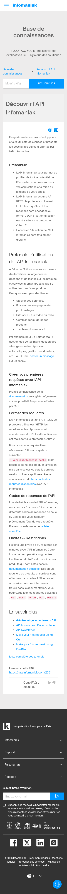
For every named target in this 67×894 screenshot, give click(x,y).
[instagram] (51, 842)
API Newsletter (25, 629)
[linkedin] (37, 842)
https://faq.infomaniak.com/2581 (30, 672)
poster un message (42, 356)
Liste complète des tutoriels (26, 656)
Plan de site (42, 865)
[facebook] (13, 842)
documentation (18, 396)
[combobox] (30, 83)
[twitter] (24, 842)
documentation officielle (24, 568)
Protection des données (31, 861)
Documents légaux (39, 857)
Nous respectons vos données (25, 811)
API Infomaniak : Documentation (36, 625)
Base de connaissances (12, 71)
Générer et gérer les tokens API (36, 620)
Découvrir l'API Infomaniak (45, 71)
